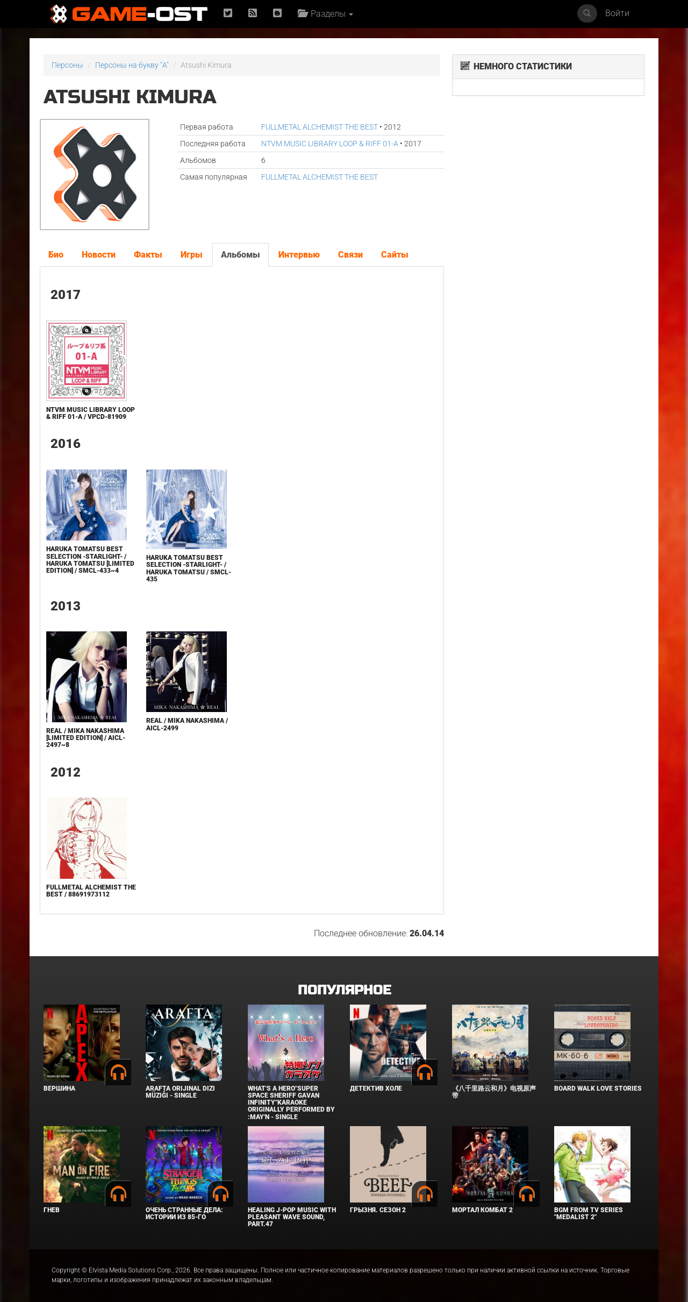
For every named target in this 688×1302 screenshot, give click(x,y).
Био (55, 255)
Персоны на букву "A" (132, 65)
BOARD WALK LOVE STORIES (598, 1088)
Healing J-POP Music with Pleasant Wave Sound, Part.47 (292, 1217)
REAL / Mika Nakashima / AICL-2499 (187, 724)
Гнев (52, 1210)
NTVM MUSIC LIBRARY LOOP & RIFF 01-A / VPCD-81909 (90, 413)
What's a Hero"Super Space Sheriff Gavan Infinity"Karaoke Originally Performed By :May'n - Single (291, 1103)
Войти (617, 13)
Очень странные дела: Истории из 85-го (184, 1213)
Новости (99, 255)
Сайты (394, 255)
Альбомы (240, 255)
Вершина (59, 1088)
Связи (350, 255)
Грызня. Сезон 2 (378, 1210)
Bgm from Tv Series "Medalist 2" (588, 1213)
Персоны (67, 65)
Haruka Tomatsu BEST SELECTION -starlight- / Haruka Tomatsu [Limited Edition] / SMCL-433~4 (90, 559)
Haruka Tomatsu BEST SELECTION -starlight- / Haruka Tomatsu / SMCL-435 (188, 568)
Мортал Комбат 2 (482, 1210)
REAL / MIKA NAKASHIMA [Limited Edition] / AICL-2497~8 (85, 738)
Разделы (325, 14)
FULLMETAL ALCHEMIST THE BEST (319, 127)
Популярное (344, 990)
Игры (192, 255)
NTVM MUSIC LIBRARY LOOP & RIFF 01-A (329, 143)
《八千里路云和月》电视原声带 (494, 1092)
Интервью (299, 255)
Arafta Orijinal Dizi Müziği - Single (180, 1092)
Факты (148, 255)
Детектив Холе (376, 1088)
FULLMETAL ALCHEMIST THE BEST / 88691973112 (91, 891)
